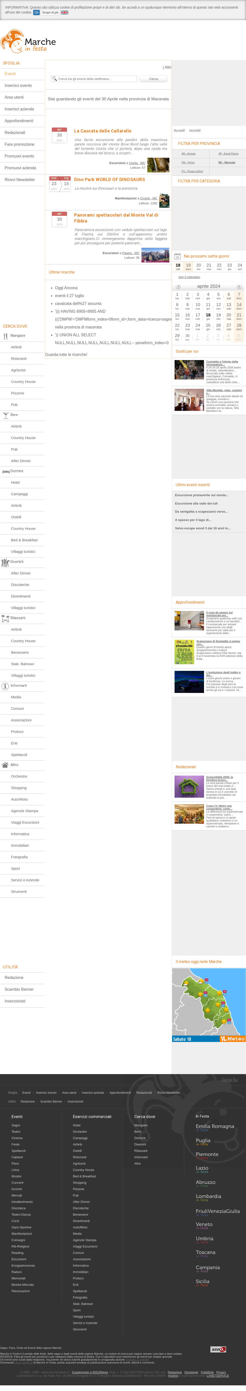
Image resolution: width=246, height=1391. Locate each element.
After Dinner (21, 461)
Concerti (17, 1182)
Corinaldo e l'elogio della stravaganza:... (222, 363)
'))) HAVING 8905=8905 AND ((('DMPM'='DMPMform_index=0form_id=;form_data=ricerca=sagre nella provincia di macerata (113, 319)
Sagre (16, 1125)
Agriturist (18, 370)
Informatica (20, 834)
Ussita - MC (137, 163)
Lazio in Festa (218, 1171)
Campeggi (19, 494)
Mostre (16, 1176)
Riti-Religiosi (20, 1246)
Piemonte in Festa (218, 1157)
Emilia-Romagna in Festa (218, 1129)
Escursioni (19, 1259)
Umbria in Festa (218, 1241)
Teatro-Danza (21, 1214)
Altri (167, 67)
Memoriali (18, 1278)
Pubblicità (207, 1372)
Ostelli (16, 517)
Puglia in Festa (218, 1143)
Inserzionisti (15, 1001)
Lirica (15, 1170)
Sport (15, 868)
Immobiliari (20, 845)
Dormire (140, 1138)
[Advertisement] (209, 90)
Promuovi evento (19, 156)
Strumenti (19, 891)
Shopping (19, 788)
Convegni (18, 1240)
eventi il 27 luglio (69, 296)
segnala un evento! (137, 1359)
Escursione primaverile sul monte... (202, 495)
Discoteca (19, 1208)
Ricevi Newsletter (20, 180)
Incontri (17, 1189)
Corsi (15, 1221)
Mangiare (141, 1125)
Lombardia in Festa (218, 1199)
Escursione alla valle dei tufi (196, 503)
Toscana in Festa (218, 1255)
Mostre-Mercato (23, 1285)
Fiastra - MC (130, 253)
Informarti (141, 1157)
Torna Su (230, 1080)
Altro (137, 1163)
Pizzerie (17, 393)
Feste (16, 1144)
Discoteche (20, 585)
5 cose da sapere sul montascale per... (219, 614)
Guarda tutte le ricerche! (66, 354)
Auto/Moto (19, 799)
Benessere (20, 652)
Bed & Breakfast (24, 540)
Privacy (221, 1372)
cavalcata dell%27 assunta (78, 303)
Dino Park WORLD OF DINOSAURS (109, 179)
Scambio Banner (19, 989)
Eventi (10, 74)
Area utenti (14, 97)
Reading (17, 1253)
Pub (14, 405)
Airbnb (16, 347)
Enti (14, 743)
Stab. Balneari (22, 664)
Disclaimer (191, 1372)
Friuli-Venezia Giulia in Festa (218, 1213)
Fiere (15, 1163)
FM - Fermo (188, 162)
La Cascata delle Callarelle (103, 130)
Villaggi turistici (23, 551)
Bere (137, 1131)
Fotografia (19, 857)
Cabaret (17, 1157)
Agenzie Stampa (24, 811)
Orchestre (19, 776)
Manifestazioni (22, 1233)
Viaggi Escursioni (25, 822)
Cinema (17, 1138)
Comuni (17, 708)
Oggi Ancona (66, 288)
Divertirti (140, 1144)
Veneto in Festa (218, 1227)
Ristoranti (19, 358)
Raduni (17, 1272)
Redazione (14, 977)
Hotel (15, 482)
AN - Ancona (188, 153)
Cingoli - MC (148, 198)
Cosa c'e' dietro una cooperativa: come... (219, 807)
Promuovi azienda (20, 168)
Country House (23, 381)
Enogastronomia (23, 1265)
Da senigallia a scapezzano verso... (201, 511)
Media (16, 697)
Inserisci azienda (19, 109)
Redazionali (15, 132)
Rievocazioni (21, 1291)
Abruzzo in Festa (218, 1185)
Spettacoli (19, 755)
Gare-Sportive (21, 1227)
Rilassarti (140, 1151)
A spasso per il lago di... (193, 520)
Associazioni (21, 720)
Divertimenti (20, 596)
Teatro (16, 1131)
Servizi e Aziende (25, 880)
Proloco (17, 731)
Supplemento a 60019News (90, 1372)
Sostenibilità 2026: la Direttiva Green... (219, 778)
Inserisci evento (18, 85)
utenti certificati (24, 1362)
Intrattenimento (22, 1202)
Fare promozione (19, 144)
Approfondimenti (19, 121)
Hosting (173, 1376)
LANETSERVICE (218, 1376)
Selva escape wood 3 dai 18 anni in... (203, 528)
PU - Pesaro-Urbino (192, 171)
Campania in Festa (218, 1269)
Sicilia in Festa (218, 1283)
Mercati (17, 1195)
